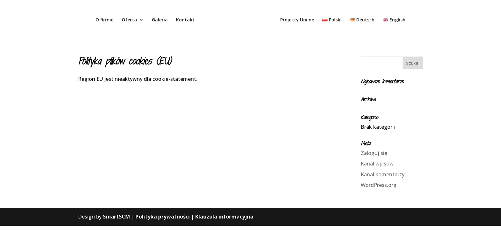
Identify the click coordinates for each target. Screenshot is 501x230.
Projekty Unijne (297, 20)
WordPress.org (379, 184)
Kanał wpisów (377, 163)
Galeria (160, 20)
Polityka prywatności (162, 216)
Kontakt (185, 20)
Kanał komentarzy (383, 174)
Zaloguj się (374, 153)
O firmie (104, 20)
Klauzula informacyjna (224, 216)
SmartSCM (116, 216)
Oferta (129, 20)
